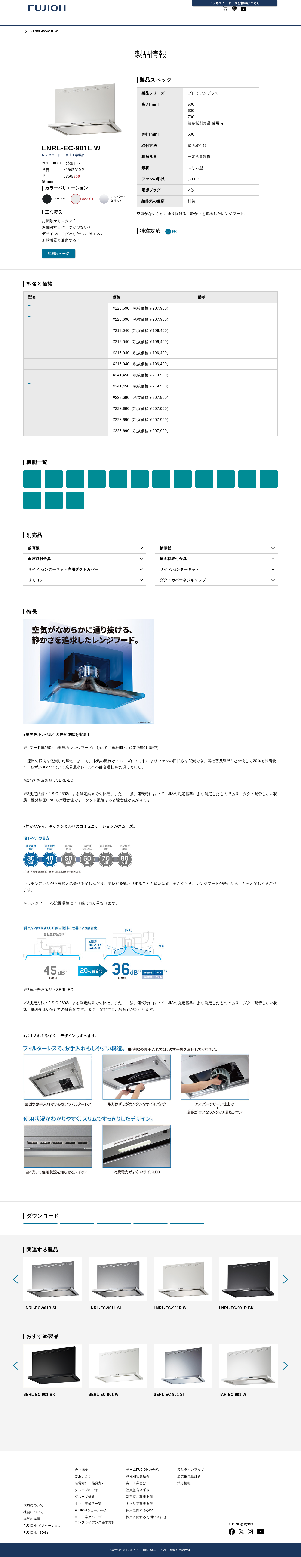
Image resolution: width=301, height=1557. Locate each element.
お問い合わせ (240, 1489)
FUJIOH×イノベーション (42, 1517)
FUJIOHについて (92, 20)
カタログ (60, 20)
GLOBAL (239, 11)
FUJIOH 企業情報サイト (94, 1541)
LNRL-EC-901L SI (44, 386)
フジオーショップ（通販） (206, 1541)
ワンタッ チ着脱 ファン (32, 500)
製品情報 (35, 20)
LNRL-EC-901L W (44, 409)
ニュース (31, 1471)
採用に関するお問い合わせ (146, 1508)
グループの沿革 (86, 1481)
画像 (150, 1228)
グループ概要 (85, 1488)
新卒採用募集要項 (139, 1488)
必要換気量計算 (189, 1468)
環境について (33, 1496)
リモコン (35, 580)
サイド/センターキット (179, 569)
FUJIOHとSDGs (36, 1524)
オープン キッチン (53, 500)
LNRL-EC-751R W (44, 331)
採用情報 (192, 20)
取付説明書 (114, 1228)
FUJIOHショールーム (91, 1502)
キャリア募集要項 (139, 1495)
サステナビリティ (133, 20)
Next (285, 1288)
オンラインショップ (211, 13)
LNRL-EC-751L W (44, 342)
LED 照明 (139, 479)
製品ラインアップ (190, 1461)
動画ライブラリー (263, 13)
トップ (27, 31)
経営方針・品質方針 (90, 1474)
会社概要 (81, 1461)
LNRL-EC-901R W (44, 397)
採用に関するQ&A (140, 1502)
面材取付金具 (39, 559)
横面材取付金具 (173, 559)
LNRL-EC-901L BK (45, 431)
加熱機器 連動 (32, 479)
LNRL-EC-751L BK (45, 353)
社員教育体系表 (138, 1481)
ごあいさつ (83, 1468)
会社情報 (167, 20)
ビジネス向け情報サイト (250, 1507)
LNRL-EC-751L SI (44, 319)
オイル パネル (226, 479)
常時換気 (75, 479)
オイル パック (204, 479)
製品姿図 (40, 1228)
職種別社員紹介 (138, 1468)
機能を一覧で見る (255, 462)
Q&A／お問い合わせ (246, 1453)
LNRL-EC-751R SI (44, 308)
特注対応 (150, 231)
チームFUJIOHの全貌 (142, 1461)
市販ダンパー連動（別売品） (161, 479)
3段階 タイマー (96, 479)
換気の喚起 (31, 1510)
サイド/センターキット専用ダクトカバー (63, 569)
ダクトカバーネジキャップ (183, 580)
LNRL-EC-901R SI (44, 375)
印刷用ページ (59, 253)
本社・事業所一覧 (88, 1495)
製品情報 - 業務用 (192, 1483)
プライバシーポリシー (248, 1471)
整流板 (118, 479)
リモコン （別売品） (53, 479)
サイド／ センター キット (75, 500)
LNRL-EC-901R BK (45, 420)
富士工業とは (136, 1474)
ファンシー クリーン (268, 479)
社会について (33, 1503)
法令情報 (184, 1474)
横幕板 (165, 548)
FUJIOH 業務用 (170, 1541)
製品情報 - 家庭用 (47, 31)
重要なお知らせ (36, 1462)
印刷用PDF (187, 1228)
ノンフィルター (182, 479)
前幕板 (34, 548)
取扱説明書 (77, 1228)
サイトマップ (240, 1480)
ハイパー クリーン (247, 479)
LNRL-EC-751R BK (45, 364)
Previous (16, 1288)
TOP (27, 1453)
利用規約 (236, 1462)
